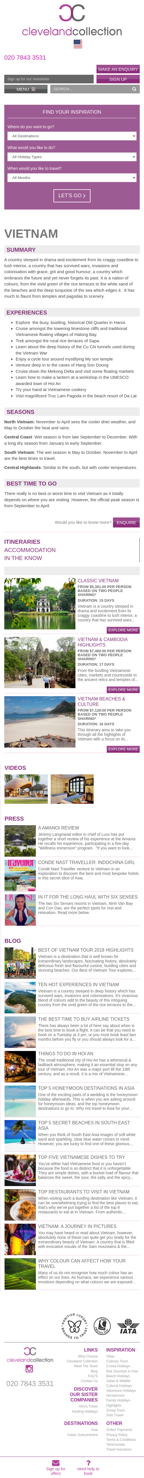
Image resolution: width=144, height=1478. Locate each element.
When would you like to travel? (34, 168)
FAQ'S (93, 1376)
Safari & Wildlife (118, 1381)
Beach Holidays (118, 1376)
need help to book (88, 1469)
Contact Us (89, 1381)
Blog (94, 1371)
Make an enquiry (118, 69)
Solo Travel (114, 1415)
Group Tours (115, 1410)
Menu (26, 89)
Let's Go (71, 195)
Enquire (126, 522)
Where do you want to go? (30, 126)
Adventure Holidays (121, 1391)
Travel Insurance (118, 1449)
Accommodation (30, 550)
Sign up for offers (55, 1469)
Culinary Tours (117, 1361)
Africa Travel (88, 1406)
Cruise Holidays (118, 1366)
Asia (94, 1430)
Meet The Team (86, 1366)
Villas (110, 1356)
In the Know (23, 558)
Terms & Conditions (121, 1440)
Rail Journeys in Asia (122, 1371)
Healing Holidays (85, 1411)
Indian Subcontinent (82, 1435)
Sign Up (118, 79)
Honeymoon (115, 1396)
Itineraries (22, 542)
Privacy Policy (116, 1435)
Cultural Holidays (119, 1386)
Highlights (113, 1405)
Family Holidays (118, 1400)
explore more (123, 630)
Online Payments (119, 1430)
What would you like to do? (31, 147)
